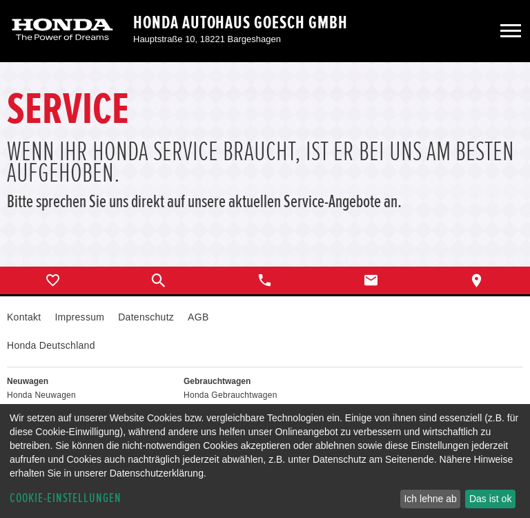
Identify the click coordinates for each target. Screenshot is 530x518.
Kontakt (24, 317)
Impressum (79, 317)
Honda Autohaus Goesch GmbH (240, 23)
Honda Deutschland (51, 345)
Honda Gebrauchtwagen (230, 395)
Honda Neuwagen (41, 395)
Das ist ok (490, 498)
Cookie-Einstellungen (65, 498)
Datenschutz (146, 317)
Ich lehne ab (430, 498)
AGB (198, 317)
